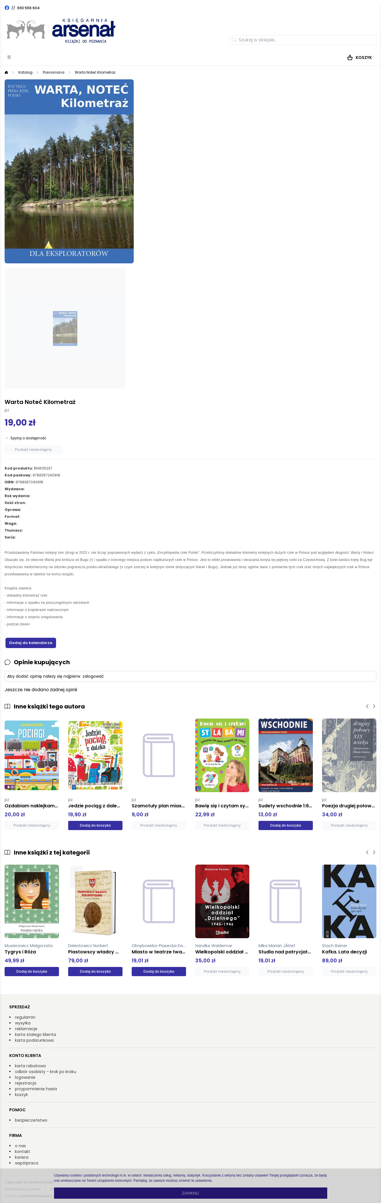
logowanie (25, 1077)
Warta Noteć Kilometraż (95, 72)
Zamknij (190, 1193)
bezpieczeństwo (31, 1120)
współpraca (26, 1163)
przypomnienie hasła (36, 1089)
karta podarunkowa (34, 1040)
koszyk (21, 1094)
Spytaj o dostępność (28, 438)
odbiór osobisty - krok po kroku (45, 1071)
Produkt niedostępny (33, 449)
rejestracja (25, 1083)
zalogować (93, 676)
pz (7, 410)
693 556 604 (28, 7)
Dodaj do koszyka (95, 825)
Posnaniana (53, 72)
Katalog (25, 72)
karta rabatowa (30, 1066)
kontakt (22, 1151)
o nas (20, 1146)
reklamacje (26, 1029)
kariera (21, 1157)
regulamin (25, 1017)
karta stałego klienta (35, 1034)
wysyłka (22, 1023)
